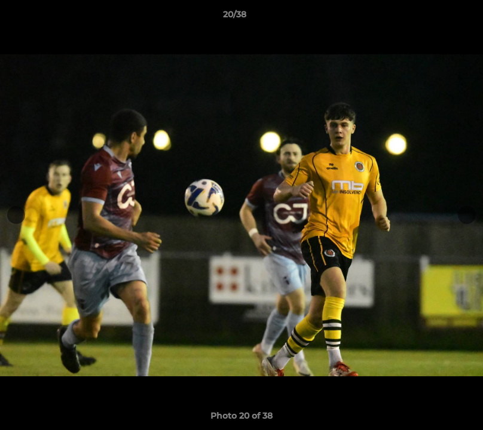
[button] (433, 17)
